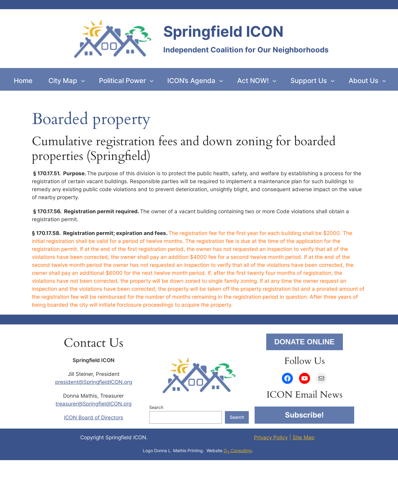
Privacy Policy (271, 437)
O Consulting (238, 450)
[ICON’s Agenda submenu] (221, 80)
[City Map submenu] (83, 80)
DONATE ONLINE (304, 342)
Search (156, 407)
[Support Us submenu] (333, 80)
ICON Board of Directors (93, 417)
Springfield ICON (223, 31)
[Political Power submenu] (152, 80)
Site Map (303, 437)
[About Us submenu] (384, 80)
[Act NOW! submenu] (274, 80)
